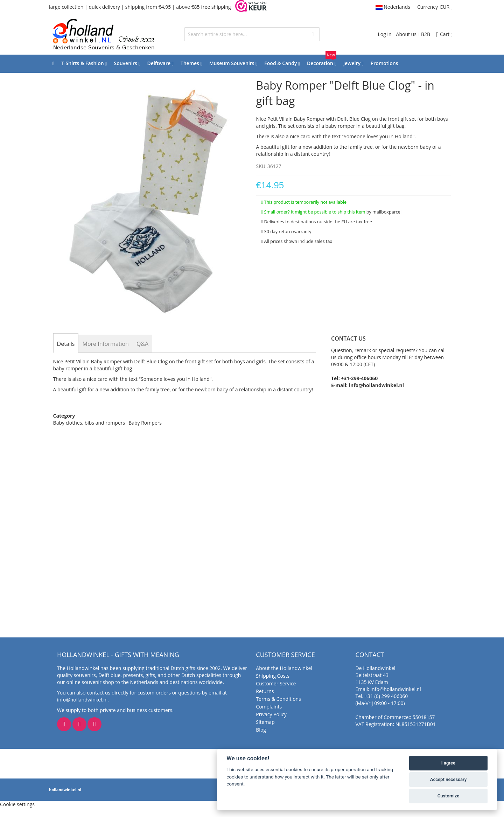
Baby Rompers (145, 422)
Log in (384, 34)
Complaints (269, 706)
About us (406, 34)
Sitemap (265, 722)
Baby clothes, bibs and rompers (89, 422)
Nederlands (393, 7)
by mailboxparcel (383, 212)
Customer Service (276, 683)
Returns (265, 691)
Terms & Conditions (278, 699)
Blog (261, 729)
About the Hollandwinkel (284, 668)
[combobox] (252, 34)
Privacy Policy (271, 714)
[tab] (66, 344)
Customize (449, 795)
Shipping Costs (272, 675)
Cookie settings (17, 804)
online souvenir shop (90, 682)
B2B (425, 34)
